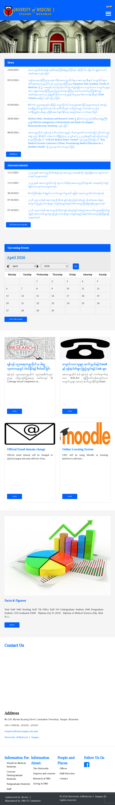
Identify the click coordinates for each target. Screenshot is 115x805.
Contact (64, 778)
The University (41, 768)
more (12, 625)
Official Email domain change (26, 449)
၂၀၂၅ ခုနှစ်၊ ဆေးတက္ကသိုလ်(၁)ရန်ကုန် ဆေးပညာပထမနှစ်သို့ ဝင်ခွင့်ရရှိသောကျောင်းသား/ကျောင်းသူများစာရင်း (68, 174)
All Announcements (18, 224)
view (14, 411)
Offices (63, 768)
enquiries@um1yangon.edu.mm (21, 731)
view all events (15, 319)
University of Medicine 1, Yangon (21, 737)
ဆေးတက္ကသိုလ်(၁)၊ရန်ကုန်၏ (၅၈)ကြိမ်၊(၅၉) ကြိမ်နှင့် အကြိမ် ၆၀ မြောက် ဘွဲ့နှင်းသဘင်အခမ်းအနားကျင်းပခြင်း (67, 72)
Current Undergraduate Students (15, 775)
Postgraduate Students (18, 783)
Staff (9, 789)
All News (13, 154)
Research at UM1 (42, 778)
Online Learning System (77, 449)
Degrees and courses (44, 773)
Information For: (16, 757)
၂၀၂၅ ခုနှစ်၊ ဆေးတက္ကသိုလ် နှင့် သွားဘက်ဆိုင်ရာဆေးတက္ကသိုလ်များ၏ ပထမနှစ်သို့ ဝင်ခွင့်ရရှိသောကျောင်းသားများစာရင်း (68, 185)
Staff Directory (67, 773)
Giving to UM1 (40, 783)
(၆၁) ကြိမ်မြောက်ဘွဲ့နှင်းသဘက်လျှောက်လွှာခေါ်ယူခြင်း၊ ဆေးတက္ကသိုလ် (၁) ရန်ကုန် (66, 193)
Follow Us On (94, 757)
